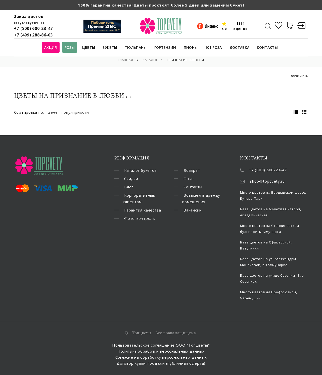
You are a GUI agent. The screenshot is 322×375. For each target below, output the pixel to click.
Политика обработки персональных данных (161, 351)
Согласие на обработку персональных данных (161, 357)
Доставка (239, 48)
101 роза (213, 48)
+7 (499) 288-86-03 (33, 35)
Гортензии (165, 48)
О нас (189, 178)
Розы (70, 48)
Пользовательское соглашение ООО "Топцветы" (161, 345)
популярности (75, 112)
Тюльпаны (136, 48)
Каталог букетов (140, 170)
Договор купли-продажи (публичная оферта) (161, 363)
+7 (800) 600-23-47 (33, 28)
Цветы (88, 48)
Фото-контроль (139, 218)
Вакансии (192, 210)
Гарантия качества (142, 210)
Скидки (131, 178)
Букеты (110, 48)
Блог (128, 186)
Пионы (191, 48)
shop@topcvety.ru (267, 181)
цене (53, 112)
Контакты (267, 48)
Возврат (191, 170)
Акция (50, 48)
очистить (299, 75)
